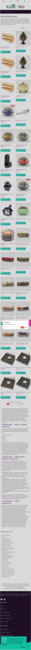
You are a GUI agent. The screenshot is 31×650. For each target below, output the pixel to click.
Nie (25, 327)
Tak (22, 327)
